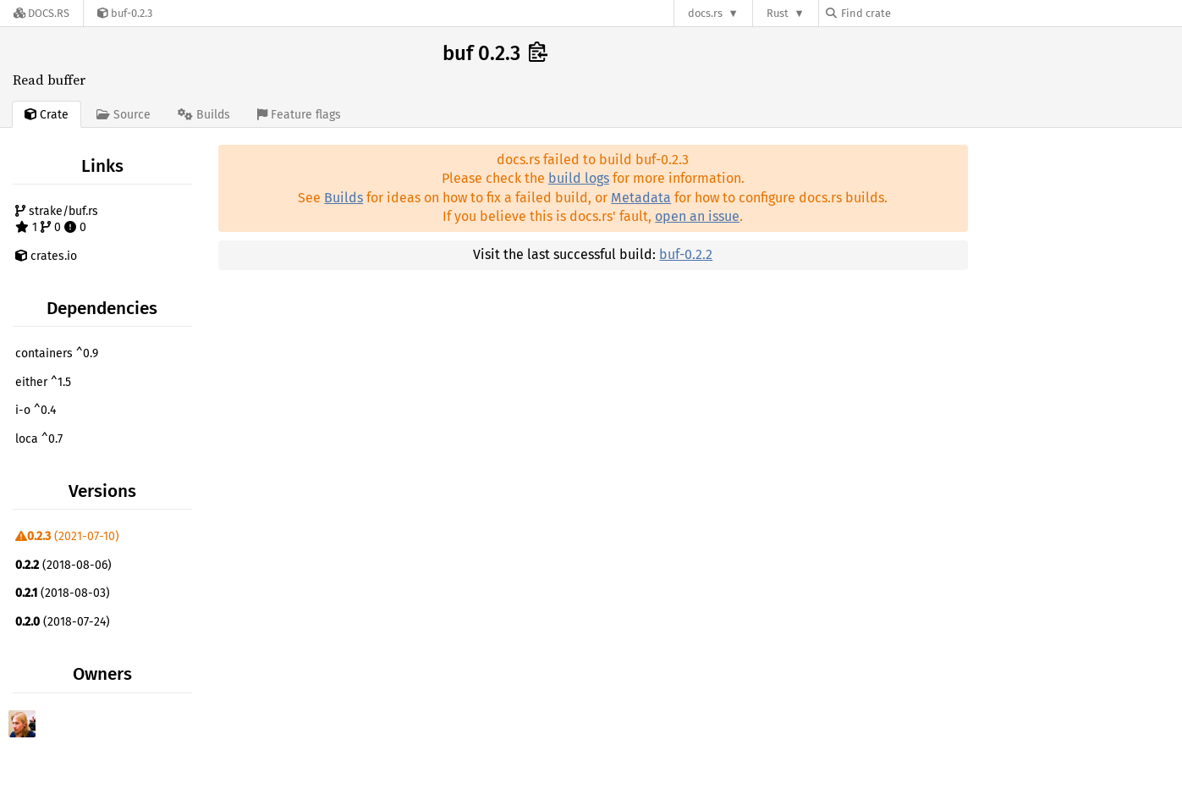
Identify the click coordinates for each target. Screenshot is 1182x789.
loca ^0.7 (39, 439)
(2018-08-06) (63, 565)
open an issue (697, 216)
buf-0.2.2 (685, 254)
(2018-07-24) (62, 622)
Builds (343, 198)
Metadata (641, 198)
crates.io (46, 256)
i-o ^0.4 (35, 410)
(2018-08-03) (62, 593)
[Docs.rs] (41, 13)
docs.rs (705, 13)
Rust (778, 13)
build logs (578, 178)
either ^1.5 (43, 382)
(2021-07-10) (67, 536)
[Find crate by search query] (910, 13)
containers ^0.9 (56, 353)
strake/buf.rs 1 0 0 (56, 219)
